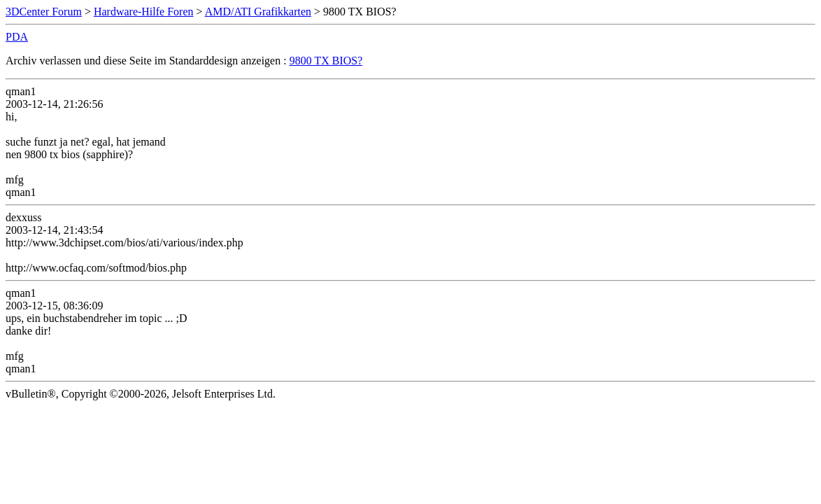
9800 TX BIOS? (326, 60)
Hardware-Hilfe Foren (144, 12)
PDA (17, 37)
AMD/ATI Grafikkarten (258, 12)
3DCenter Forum (44, 12)
